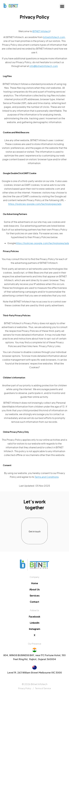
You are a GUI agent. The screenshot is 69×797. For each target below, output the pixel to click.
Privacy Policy (24, 688)
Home (34, 583)
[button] (62, 6)
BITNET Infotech (41, 31)
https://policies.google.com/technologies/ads (34, 203)
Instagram (34, 628)
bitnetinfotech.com (54, 37)
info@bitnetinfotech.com (44, 66)
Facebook (34, 616)
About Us (34, 589)
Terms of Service (43, 688)
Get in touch (34, 531)
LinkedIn (34, 622)
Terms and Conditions (47, 476)
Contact (34, 601)
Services (34, 595)
